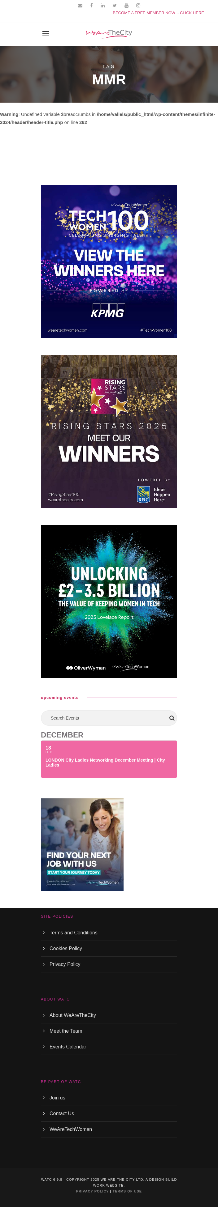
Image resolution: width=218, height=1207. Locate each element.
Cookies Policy (66, 948)
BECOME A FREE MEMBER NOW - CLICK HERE (158, 13)
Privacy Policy (65, 964)
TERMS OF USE (127, 1191)
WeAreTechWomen (71, 1129)
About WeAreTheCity (73, 1015)
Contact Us (62, 1113)
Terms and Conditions (74, 932)
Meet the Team (66, 1031)
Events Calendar (68, 1046)
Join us (57, 1097)
